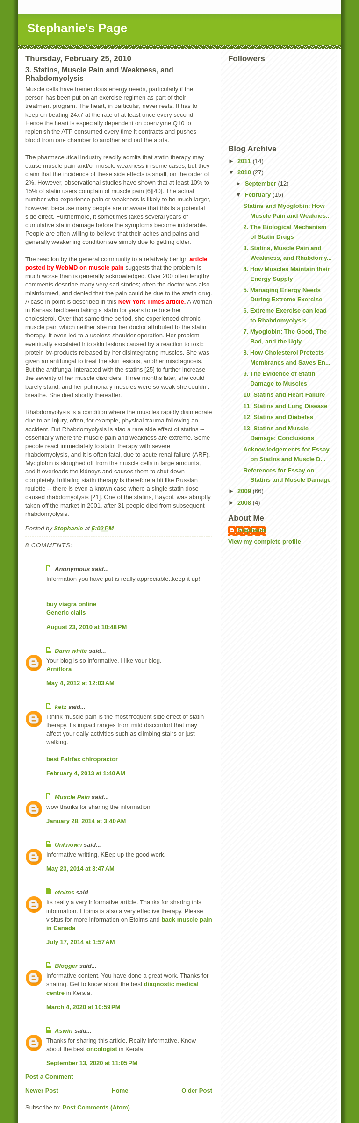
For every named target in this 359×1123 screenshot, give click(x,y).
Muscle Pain (72, 797)
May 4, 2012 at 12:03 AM (80, 683)
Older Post (196, 1090)
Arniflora (59, 668)
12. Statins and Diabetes (278, 417)
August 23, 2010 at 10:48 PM (86, 626)
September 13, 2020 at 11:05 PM (91, 1062)
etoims (64, 892)
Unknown (68, 844)
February (259, 194)
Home (119, 1090)
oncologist (101, 1048)
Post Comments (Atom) (96, 1107)
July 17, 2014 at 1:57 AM (80, 941)
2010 (245, 172)
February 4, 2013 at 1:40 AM (85, 773)
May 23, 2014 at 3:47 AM (80, 868)
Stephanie (251, 530)
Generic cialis (66, 612)
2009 (245, 490)
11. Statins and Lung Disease (285, 405)
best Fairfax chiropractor (82, 759)
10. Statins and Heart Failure (284, 394)
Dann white (71, 650)
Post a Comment (49, 1076)
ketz (60, 706)
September (261, 183)
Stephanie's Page (77, 28)
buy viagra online (71, 604)
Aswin (63, 1030)
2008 (245, 502)
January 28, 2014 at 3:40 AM (86, 820)
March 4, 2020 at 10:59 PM (83, 1006)
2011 (245, 161)
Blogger (66, 965)
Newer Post (41, 1090)
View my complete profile (264, 541)
